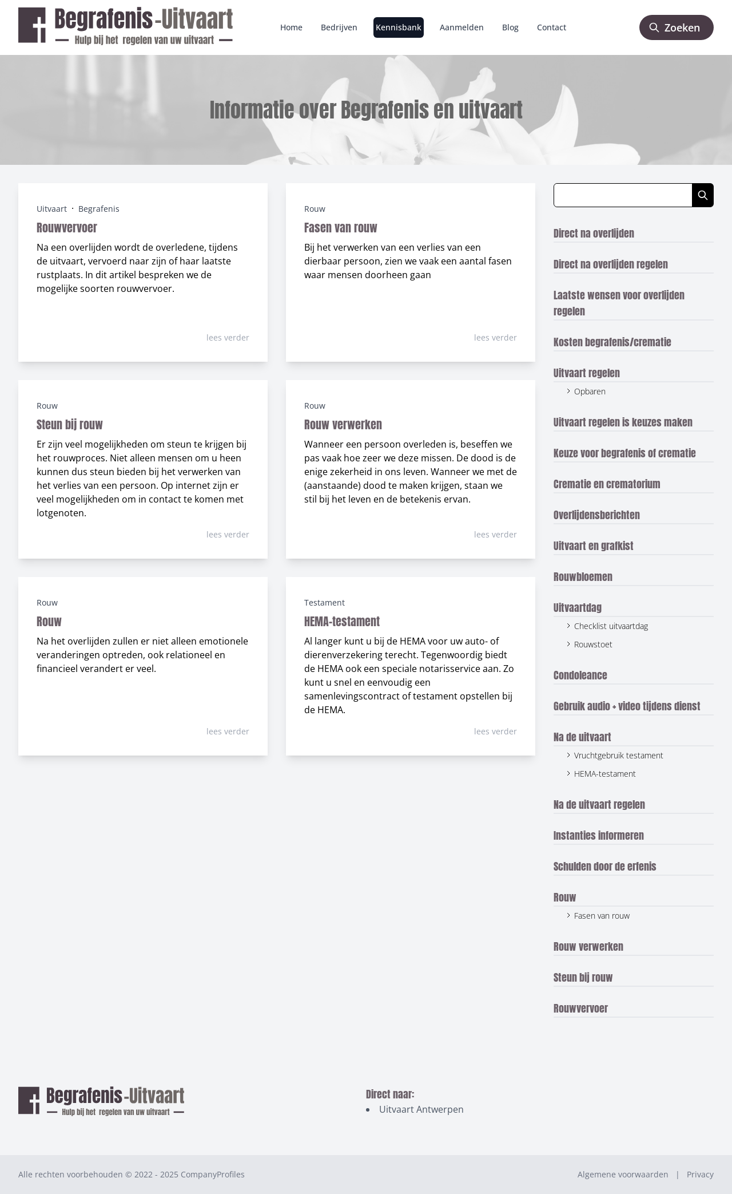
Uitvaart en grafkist (594, 545)
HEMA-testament (342, 621)
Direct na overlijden (594, 233)
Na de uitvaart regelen (599, 804)
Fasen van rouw (340, 227)
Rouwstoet (593, 644)
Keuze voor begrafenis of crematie (625, 453)
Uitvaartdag (578, 607)
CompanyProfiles (213, 1174)
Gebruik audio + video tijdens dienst (627, 706)
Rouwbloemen (583, 576)
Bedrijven (339, 27)
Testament (324, 602)
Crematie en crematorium (607, 484)
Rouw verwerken (343, 424)
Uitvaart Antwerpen (421, 1109)
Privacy (700, 1174)
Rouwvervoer (67, 227)
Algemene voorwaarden (623, 1174)
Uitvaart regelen (587, 373)
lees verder (227, 337)
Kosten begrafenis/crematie (612, 342)
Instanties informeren (599, 835)
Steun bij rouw (70, 424)
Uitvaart (52, 208)
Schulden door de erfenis (605, 866)
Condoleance (580, 675)
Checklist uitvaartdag (611, 625)
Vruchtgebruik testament (618, 755)
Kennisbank (398, 27)
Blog (510, 27)
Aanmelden (462, 27)
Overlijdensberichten (597, 515)
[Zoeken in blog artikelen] (623, 195)
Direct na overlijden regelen (611, 264)
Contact (551, 27)
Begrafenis (99, 208)
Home (291, 27)
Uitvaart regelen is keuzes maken (623, 422)
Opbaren (590, 391)
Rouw (314, 208)
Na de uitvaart (582, 737)
